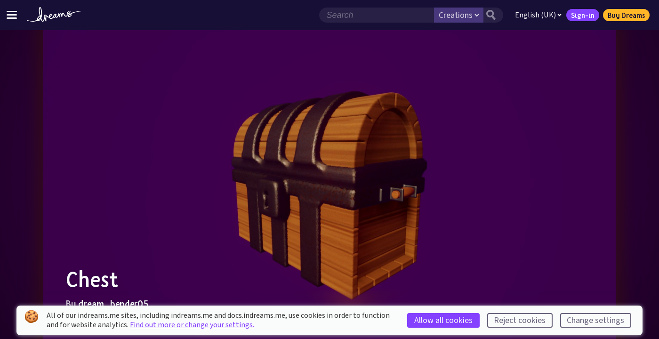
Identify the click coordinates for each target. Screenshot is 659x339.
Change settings (595, 320)
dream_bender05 (113, 304)
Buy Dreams (625, 15)
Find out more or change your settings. (192, 325)
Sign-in (582, 15)
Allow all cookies (443, 320)
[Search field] (376, 15)
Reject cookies (520, 320)
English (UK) (537, 15)
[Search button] (493, 15)
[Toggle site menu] (11, 14)
